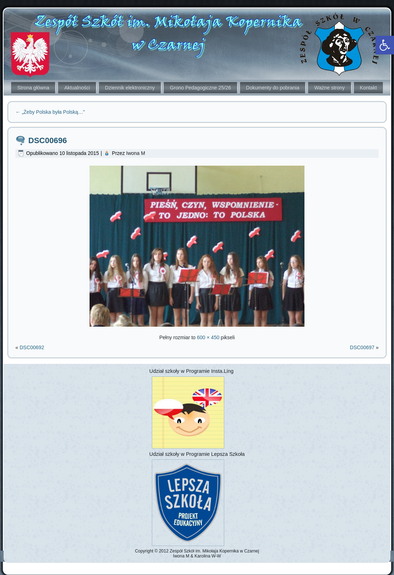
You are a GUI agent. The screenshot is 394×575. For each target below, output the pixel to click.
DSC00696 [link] (47, 140)
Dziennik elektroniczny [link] (130, 88)
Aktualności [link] (77, 88)
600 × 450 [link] (208, 337)
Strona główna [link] (33, 88)
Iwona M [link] (135, 153)
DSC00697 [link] (362, 347)
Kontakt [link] (368, 88)
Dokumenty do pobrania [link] (272, 88)
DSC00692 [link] (32, 347)
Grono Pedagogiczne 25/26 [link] (200, 88)
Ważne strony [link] (329, 88)
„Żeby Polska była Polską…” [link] (50, 112)
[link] (384, 45)
